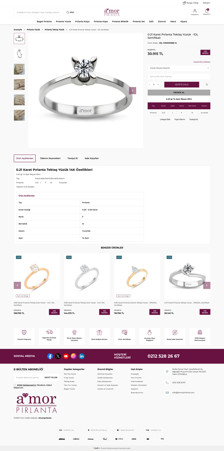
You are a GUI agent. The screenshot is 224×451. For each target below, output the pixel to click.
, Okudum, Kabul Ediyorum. (33, 386)
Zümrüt (162, 21)
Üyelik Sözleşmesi (105, 378)
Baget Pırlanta (44, 21)
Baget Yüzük (69, 389)
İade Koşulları (92, 158)
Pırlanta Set (139, 21)
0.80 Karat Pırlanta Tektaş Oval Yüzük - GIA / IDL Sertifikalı (34, 304)
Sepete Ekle (182, 84)
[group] (85, 90)
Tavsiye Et (193, 119)
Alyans (183, 21)
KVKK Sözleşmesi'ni (26, 385)
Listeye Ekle (165, 119)
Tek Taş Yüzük (70, 374)
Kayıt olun (51, 377)
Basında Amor (137, 392)
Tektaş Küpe (69, 381)
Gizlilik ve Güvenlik (105, 389)
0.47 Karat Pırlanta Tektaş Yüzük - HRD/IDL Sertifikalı (186, 303)
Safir (151, 21)
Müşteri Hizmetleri (139, 385)
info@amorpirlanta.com (183, 392)
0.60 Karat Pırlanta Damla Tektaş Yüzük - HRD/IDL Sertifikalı (135, 304)
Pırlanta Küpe (101, 21)
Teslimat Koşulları (105, 374)
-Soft (96, 448)
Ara (70, 12)
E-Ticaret (103, 448)
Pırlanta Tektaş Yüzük (54, 30)
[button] (132, 90)
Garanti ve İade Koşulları (107, 385)
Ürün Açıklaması (24, 158)
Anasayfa (18, 30)
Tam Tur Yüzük (70, 385)
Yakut (173, 21)
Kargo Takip (190, 2)
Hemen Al (179, 92)
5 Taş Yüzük (69, 378)
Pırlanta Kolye (82, 21)
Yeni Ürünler (136, 378)
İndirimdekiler (137, 381)
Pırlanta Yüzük (63, 21)
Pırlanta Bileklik (120, 21)
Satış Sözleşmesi (104, 381)
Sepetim (134, 389)
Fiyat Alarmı (180, 119)
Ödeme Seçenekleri (50, 158)
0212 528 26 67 (164, 356)
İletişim (206, 3)
